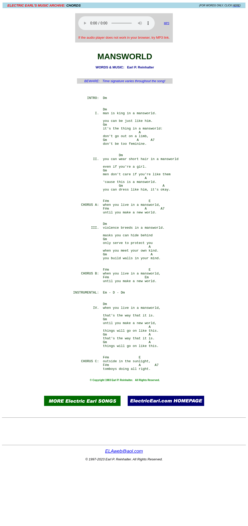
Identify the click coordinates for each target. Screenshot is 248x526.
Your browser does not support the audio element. (116, 23)
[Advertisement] (33, 132)
